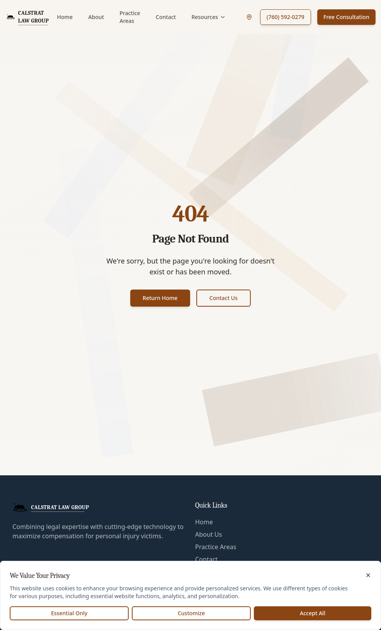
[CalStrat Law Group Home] (28, 17)
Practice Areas (129, 16)
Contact (166, 17)
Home (65, 17)
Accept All (312, 613)
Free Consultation (346, 17)
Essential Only (69, 613)
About (96, 17)
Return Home (160, 298)
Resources (208, 17)
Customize (191, 613)
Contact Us (224, 298)
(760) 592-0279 (285, 17)
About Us (208, 534)
